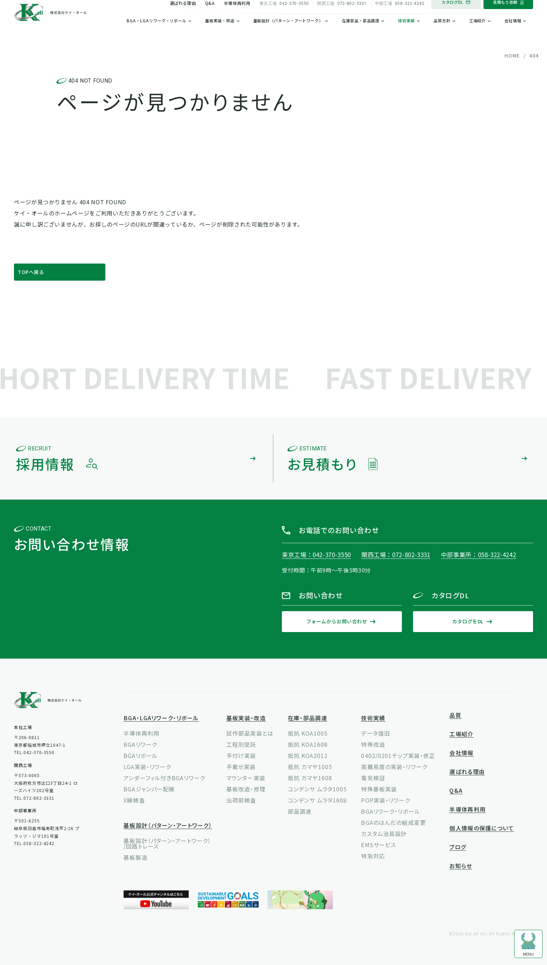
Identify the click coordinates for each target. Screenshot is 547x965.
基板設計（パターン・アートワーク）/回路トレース (167, 843)
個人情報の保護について (481, 828)
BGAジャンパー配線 (149, 789)
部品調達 (300, 811)
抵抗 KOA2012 (308, 755)
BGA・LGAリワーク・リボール (156, 32)
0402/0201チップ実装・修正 (398, 755)
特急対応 (373, 856)
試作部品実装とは (250, 733)
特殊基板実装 (379, 789)
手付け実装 (241, 755)
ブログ (457, 847)
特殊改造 (373, 744)
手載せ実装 (241, 766)
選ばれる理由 (183, 14)
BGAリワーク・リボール (390, 811)
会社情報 (512, 32)
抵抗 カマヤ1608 (310, 778)
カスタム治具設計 (384, 833)
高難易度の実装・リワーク (394, 766)
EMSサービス (378, 845)
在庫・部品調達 (307, 718)
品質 (455, 715)
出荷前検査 (241, 800)
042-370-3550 (284, 14)
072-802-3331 (342, 14)
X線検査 (134, 800)
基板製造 (135, 857)
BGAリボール (140, 755)
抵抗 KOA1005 (308, 733)
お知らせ (460, 866)
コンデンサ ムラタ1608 (317, 800)
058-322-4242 (400, 14)
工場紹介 (477, 32)
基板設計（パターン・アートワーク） (288, 32)
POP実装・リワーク (385, 800)
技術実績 (406, 32)
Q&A (210, 14)
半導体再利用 (237, 14)
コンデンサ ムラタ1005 (317, 789)
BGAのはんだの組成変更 (393, 822)
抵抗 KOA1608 (308, 744)
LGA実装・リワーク (147, 766)
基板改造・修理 (245, 789)
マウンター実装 (245, 778)
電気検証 (373, 778)
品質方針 (442, 32)
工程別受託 (241, 744)
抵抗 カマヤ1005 (310, 766)
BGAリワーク (140, 744)
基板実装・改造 (219, 32)
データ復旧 (375, 733)
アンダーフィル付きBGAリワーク (164, 778)
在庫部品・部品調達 (360, 32)
